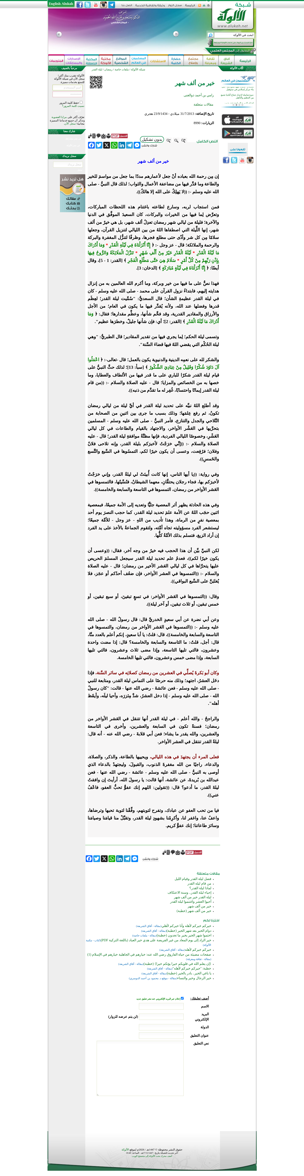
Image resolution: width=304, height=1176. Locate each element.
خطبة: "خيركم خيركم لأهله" (191, 968)
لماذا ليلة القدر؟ (200, 888)
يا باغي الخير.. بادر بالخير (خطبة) (189, 973)
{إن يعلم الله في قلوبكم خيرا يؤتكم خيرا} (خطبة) (177, 963)
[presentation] (177, 1112)
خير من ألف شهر (199, 906)
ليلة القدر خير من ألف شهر (192, 897)
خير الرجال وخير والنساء (194, 978)
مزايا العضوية (59, 117)
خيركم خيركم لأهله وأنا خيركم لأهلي (186, 926)
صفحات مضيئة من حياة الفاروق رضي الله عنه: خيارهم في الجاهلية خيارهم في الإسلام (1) (149, 954)
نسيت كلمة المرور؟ (73, 105)
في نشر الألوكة (73, 145)
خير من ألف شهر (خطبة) (194, 911)
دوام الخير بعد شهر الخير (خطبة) (189, 930)
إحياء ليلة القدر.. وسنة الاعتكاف (189, 892)
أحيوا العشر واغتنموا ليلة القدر (190, 901)
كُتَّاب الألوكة (236, 68)
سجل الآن (70, 123)
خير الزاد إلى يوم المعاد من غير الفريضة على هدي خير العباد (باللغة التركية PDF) (156, 940)
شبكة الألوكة (138, 69)
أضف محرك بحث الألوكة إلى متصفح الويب (152, 1156)
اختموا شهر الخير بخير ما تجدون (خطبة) (184, 935)
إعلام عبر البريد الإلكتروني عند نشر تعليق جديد (158, 999)
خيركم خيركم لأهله (198, 949)
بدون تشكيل (152, 139)
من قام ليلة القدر (199, 883)
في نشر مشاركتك (73, 139)
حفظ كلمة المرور (69, 102)
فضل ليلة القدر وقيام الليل (193, 879)
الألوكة (125, 1149)
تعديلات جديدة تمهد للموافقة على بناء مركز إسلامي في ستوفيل (238, 95)
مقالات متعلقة (203, 104)
